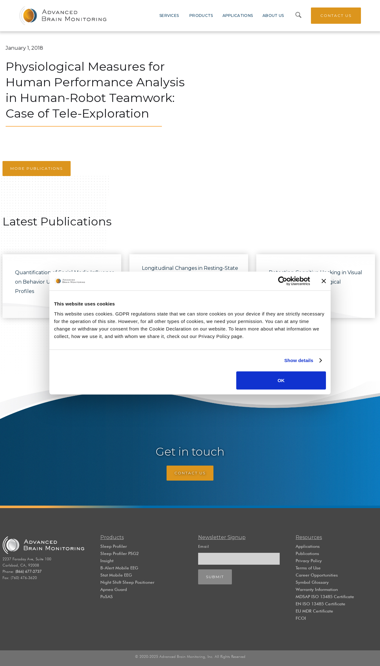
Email (203, 546)
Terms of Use (308, 567)
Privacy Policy (309, 560)
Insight (106, 560)
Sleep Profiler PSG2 (119, 553)
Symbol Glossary (312, 582)
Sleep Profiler (113, 546)
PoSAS (106, 596)
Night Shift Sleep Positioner (127, 582)
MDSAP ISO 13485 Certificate (325, 596)
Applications (308, 546)
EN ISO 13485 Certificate (320, 603)
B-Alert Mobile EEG (119, 567)
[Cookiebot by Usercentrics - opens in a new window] (282, 281)
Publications (307, 553)
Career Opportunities (317, 575)
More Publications (36, 168)
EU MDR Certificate (314, 610)
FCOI (301, 618)
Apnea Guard (113, 589)
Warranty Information (317, 589)
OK (281, 380)
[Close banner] (324, 281)
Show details (298, 360)
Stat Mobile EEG (116, 575)
